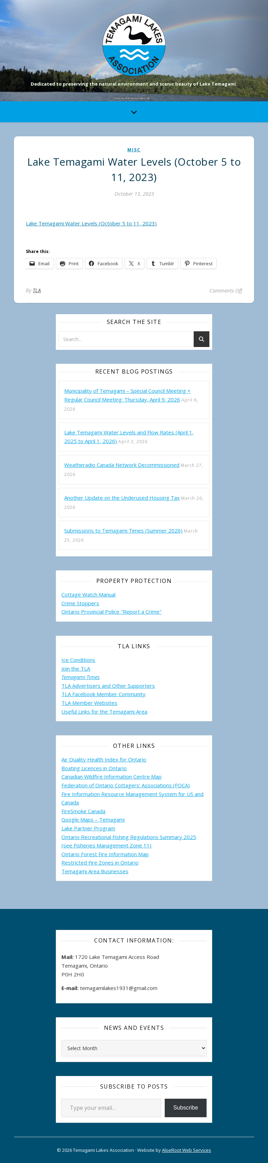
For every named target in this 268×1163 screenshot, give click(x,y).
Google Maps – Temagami (93, 819)
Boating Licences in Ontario (94, 768)
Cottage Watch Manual (88, 594)
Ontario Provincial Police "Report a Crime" (111, 611)
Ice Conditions (78, 659)
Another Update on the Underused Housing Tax (122, 497)
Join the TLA (75, 668)
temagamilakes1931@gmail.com (118, 987)
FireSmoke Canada (83, 811)
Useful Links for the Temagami (98, 711)
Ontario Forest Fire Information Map (105, 854)
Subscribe (185, 1108)
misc (134, 150)
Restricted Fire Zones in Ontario (100, 862)
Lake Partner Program (88, 828)
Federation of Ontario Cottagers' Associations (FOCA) (125, 785)
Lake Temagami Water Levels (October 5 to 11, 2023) (91, 223)
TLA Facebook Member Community (103, 694)
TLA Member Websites (89, 702)
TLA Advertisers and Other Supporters (108, 685)
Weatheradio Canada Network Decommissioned (121, 464)
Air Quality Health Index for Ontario (103, 759)
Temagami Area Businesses (94, 871)
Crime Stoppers (80, 603)
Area (141, 711)
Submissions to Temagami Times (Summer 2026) (123, 530)
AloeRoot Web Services (186, 1150)
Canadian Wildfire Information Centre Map (111, 776)
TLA (37, 290)
